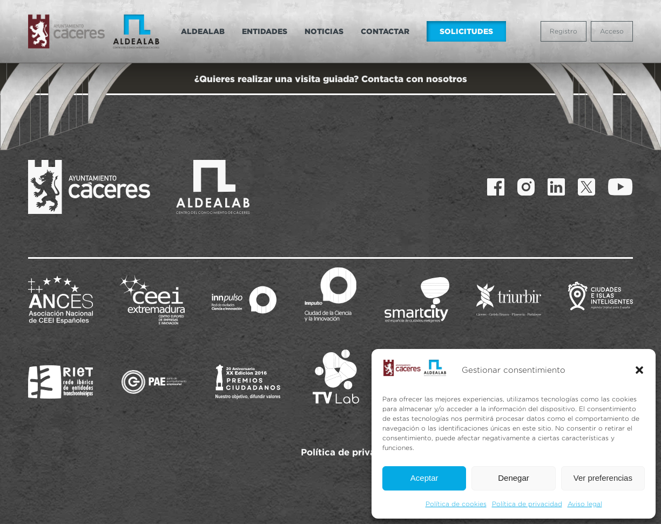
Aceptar (424, 477)
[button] (639, 370)
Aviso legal (585, 503)
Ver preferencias (603, 477)
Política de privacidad (527, 503)
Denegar (513, 477)
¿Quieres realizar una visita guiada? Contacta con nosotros (330, 78)
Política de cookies (456, 503)
